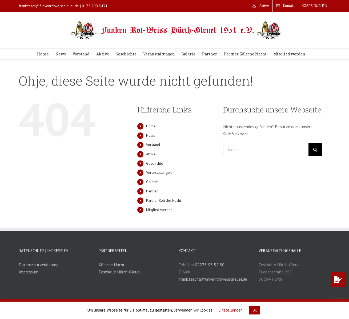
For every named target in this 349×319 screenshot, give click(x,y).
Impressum (28, 271)
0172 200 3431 (94, 5)
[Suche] (315, 149)
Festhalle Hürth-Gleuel (120, 271)
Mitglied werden (159, 209)
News (150, 135)
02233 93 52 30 (209, 264)
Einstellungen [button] (231, 310)
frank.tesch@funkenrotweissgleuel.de (49, 5)
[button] (338, 279)
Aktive (151, 154)
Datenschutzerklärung (38, 264)
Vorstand (153, 144)
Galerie (152, 181)
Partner (152, 191)
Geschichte (154, 163)
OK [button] (254, 310)
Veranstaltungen (159, 172)
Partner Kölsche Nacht (163, 200)
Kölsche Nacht (112, 264)
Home (151, 126)
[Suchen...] (265, 149)
